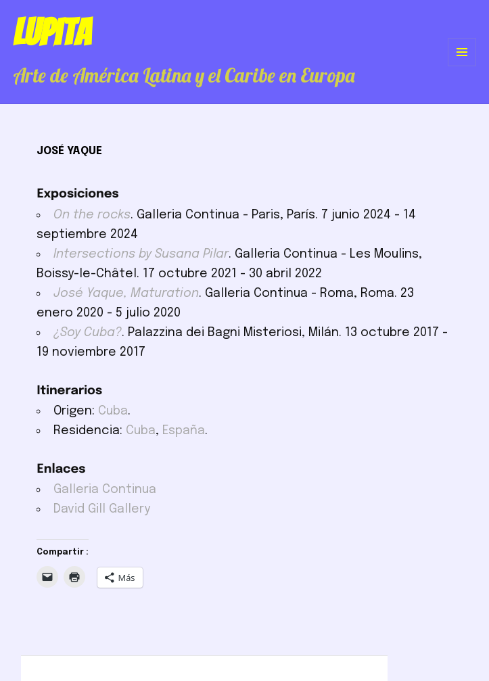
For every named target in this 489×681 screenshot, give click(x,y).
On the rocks (92, 215)
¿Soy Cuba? (87, 333)
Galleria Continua (104, 490)
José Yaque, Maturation (126, 293)
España (183, 431)
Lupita (52, 32)
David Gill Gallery (101, 509)
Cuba (113, 411)
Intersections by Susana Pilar (141, 254)
